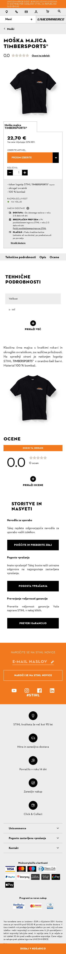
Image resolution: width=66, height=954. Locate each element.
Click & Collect (33, 814)
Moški (10, 29)
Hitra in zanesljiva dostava (33, 747)
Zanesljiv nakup (33, 792)
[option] (33, 91)
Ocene (54, 257)
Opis (42, 257)
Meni (18, 19)
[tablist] (59, 12)
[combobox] (33, 157)
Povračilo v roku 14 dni (33, 769)
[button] (27, 208)
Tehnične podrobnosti (20, 257)
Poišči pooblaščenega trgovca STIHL (29, 228)
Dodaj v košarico (33, 948)
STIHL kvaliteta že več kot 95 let (33, 725)
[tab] (20, 126)
